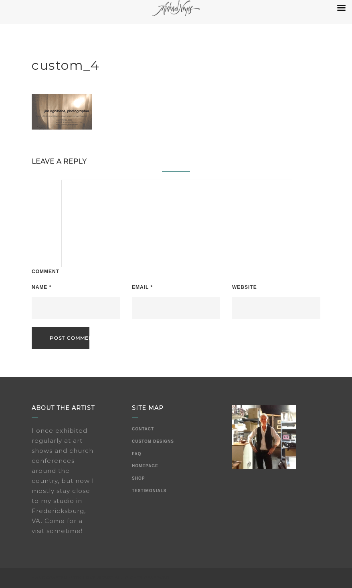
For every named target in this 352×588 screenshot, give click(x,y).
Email (142, 287)
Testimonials (149, 491)
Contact (143, 429)
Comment (45, 271)
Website (244, 287)
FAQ (137, 454)
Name (41, 287)
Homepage (145, 466)
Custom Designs (153, 441)
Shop (138, 478)
